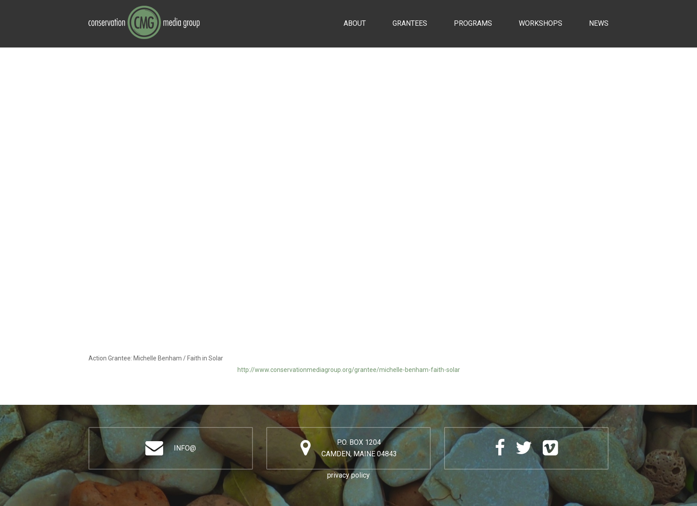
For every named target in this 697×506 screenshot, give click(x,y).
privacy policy (348, 475)
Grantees (410, 23)
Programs (473, 23)
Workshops (540, 23)
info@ (185, 448)
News (599, 23)
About (355, 23)
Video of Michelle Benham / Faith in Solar (348, 238)
